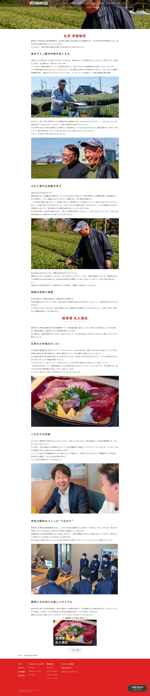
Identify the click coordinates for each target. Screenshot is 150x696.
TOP (19, 655)
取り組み (79, 3)
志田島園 (31, 675)
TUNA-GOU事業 (52, 678)
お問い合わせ (121, 3)
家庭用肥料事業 (52, 675)
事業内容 (101, 3)
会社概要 (72, 3)
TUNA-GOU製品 (110, 3)
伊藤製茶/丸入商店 (34, 671)
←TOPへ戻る (75, 650)
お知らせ (65, 3)
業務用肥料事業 (52, 671)
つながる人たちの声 (90, 3)
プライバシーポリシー (69, 671)
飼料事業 (50, 668)
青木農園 (31, 668)
